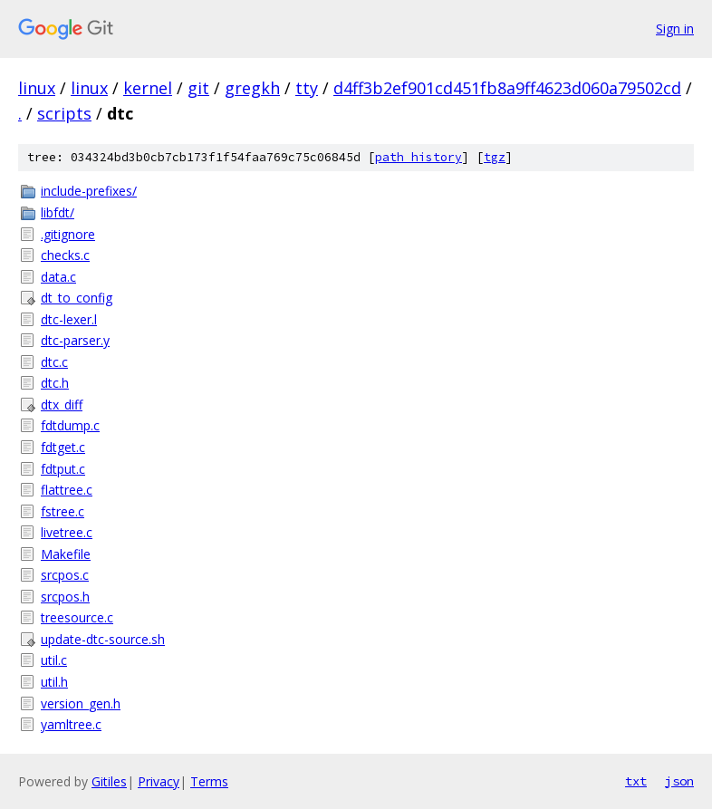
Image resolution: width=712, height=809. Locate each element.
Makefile (66, 554)
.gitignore (68, 234)
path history (418, 157)
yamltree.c (71, 724)
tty (306, 88)
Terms (209, 781)
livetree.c (66, 532)
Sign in (675, 28)
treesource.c (77, 617)
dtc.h (55, 382)
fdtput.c (63, 468)
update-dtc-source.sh (103, 639)
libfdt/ (57, 212)
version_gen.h (80, 703)
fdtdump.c (70, 425)
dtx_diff (61, 404)
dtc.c (54, 362)
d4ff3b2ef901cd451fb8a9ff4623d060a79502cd (507, 88)
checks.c (65, 255)
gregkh (252, 88)
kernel (147, 88)
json (679, 781)
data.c (58, 276)
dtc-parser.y (75, 340)
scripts (64, 113)
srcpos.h (65, 596)
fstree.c (62, 511)
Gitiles (109, 781)
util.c (54, 660)
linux (36, 88)
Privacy (158, 781)
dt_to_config (76, 297)
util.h (54, 681)
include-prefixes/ (89, 190)
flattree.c (66, 489)
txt (636, 781)
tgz (494, 157)
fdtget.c (63, 447)
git (198, 88)
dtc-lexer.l (69, 319)
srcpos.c (65, 574)
